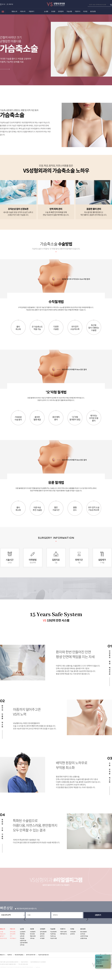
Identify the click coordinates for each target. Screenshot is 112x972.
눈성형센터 (22, 932)
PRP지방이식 (63, 934)
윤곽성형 (42, 934)
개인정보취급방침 (19, 955)
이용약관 (9, 955)
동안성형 (93, 11)
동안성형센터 (83, 932)
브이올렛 (42, 938)
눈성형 (46, 11)
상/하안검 (82, 934)
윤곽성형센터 (43, 932)
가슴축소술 (53, 936)
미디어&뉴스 (13, 938)
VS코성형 (32, 934)
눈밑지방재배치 (24, 942)
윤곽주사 (42, 936)
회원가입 (10, 4)
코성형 (53, 11)
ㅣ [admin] (36, 967)
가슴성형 (69, 11)
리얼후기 (31, 11)
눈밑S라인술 (23, 940)
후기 (11, 936)
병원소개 (14, 11)
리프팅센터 (73, 932)
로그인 (2, 4)
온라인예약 (12, 934)
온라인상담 (12, 932)
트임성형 (22, 938)
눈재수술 (22, 945)
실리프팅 (72, 934)
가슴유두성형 (53, 938)
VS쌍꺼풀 (22, 934)
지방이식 (77, 11)
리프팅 (85, 11)
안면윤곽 (60, 11)
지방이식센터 (63, 932)
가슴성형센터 (53, 932)
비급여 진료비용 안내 (43, 955)
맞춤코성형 (33, 936)
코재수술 (32, 938)
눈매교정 (22, 936)
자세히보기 (41, 909)
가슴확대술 (53, 934)
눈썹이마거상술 (84, 936)
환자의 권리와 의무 (30, 955)
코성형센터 (33, 932)
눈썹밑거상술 (83, 938)
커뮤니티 (22, 11)
